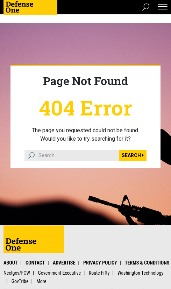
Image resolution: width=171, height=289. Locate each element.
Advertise (64, 263)
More (41, 281)
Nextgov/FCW (16, 273)
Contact (35, 263)
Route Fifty (99, 273)
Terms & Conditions (147, 263)
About (10, 263)
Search (133, 155)
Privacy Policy (100, 263)
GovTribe (20, 281)
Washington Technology (140, 273)
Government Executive (59, 273)
